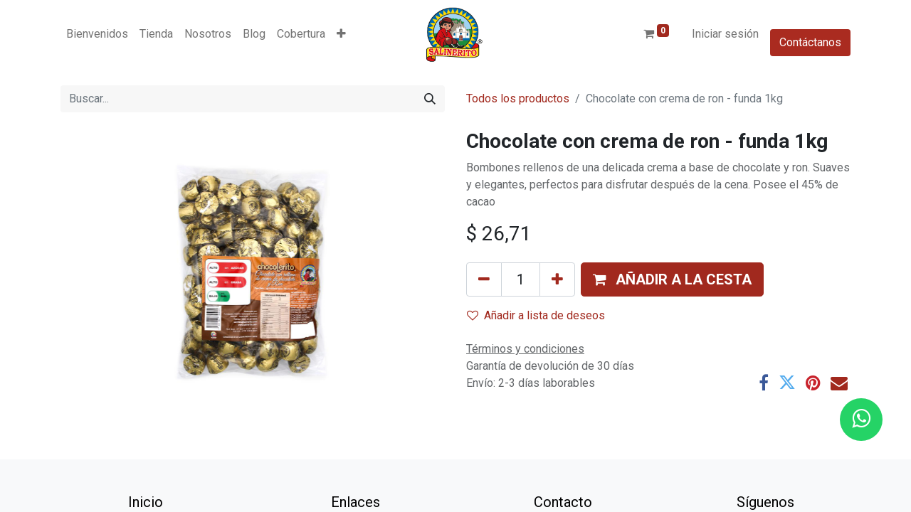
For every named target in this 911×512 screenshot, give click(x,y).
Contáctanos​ (810, 42)
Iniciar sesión (725, 34)
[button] (341, 34)
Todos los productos (517, 98)
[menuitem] (97, 34)
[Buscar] (430, 98)
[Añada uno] (557, 279)
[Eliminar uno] (484, 279)
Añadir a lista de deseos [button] (536, 315)
